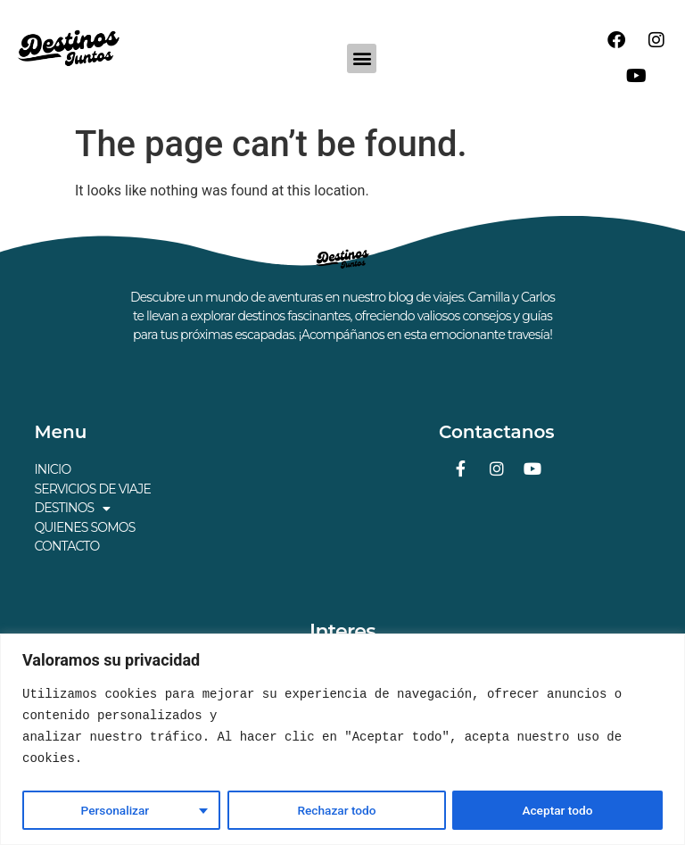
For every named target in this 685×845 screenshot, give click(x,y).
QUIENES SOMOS (84, 526)
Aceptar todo (558, 810)
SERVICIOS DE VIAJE (92, 488)
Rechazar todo (336, 810)
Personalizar (114, 810)
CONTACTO (66, 544)
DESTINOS (72, 507)
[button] (361, 58)
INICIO (52, 469)
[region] (342, 739)
